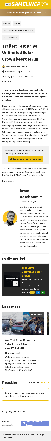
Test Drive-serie (10, 37)
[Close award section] (45, 12)
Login (8, 392)
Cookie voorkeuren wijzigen (26, 159)
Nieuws (6, 23)
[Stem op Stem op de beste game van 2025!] (24, 12)
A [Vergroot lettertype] (2, 81)
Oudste (45, 382)
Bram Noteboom (19, 66)
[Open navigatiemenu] (4, 4)
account (27, 392)
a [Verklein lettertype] (8, 81)
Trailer (17, 23)
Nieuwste (34, 382)
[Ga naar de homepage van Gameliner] (25, 4)
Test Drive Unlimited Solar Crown (18, 30)
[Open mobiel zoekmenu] (47, 4)
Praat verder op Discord (34, 423)
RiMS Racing (32, 109)
